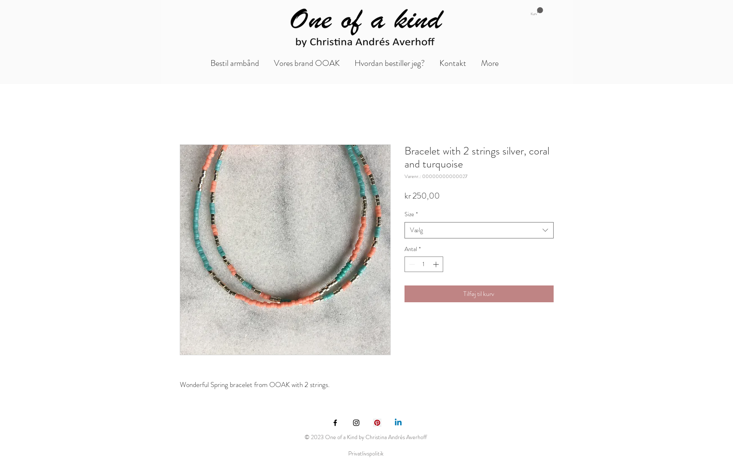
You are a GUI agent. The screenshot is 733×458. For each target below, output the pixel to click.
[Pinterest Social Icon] (377, 423)
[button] (537, 11)
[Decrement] (411, 264)
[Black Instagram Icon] (356, 423)
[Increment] (436, 264)
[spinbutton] (423, 264)
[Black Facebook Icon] (335, 423)
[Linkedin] (398, 423)
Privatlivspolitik (366, 453)
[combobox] (479, 230)
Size (411, 214)
